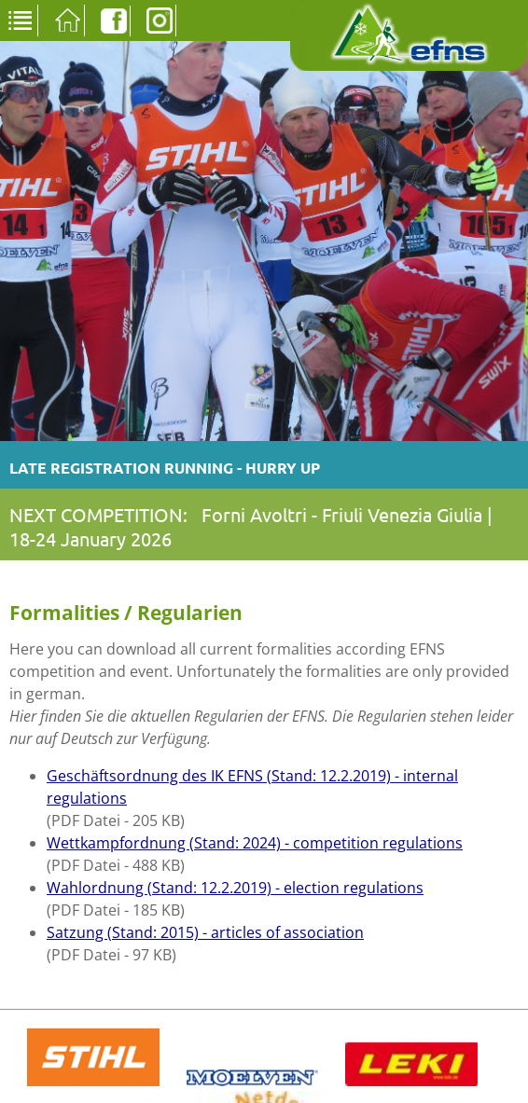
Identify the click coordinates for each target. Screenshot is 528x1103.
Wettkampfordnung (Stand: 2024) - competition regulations (255, 843)
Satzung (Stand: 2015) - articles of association (205, 932)
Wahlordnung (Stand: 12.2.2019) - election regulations (235, 887)
